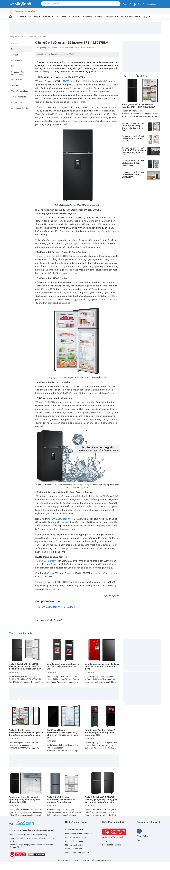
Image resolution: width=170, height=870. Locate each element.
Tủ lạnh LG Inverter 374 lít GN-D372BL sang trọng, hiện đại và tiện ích (133, 126)
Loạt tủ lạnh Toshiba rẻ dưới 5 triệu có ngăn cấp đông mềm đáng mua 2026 (100, 732)
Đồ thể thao (61, 17)
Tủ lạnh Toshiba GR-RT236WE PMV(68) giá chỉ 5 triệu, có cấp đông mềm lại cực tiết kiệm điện (25, 666)
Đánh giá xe (111, 17)
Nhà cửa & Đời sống (129, 17)
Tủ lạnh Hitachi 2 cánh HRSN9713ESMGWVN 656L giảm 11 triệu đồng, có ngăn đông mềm (26, 732)
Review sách (87, 17)
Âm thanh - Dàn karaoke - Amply (17, 73)
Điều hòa (14, 43)
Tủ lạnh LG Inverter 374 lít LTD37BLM (56, 607)
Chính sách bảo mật (73, 849)
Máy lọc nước (16, 103)
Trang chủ (13, 37)
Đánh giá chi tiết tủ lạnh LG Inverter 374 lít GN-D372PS (133, 138)
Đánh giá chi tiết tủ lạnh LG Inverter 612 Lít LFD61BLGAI (133, 163)
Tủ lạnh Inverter (43, 256)
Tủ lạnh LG (40, 217)
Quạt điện (15, 85)
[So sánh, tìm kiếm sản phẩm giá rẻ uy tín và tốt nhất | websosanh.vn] (20, 4)
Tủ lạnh (43, 37)
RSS (138, 840)
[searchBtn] (117, 3)
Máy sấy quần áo (18, 61)
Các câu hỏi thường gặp (75, 837)
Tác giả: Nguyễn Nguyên (46, 48)
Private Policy (142, 836)
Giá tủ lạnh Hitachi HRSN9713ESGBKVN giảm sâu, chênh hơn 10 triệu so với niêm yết (62, 734)
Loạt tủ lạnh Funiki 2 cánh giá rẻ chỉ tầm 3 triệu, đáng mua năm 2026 (63, 666)
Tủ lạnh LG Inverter (45, 561)
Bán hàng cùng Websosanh (149, 4)
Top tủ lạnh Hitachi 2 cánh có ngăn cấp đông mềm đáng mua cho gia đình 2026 (24, 799)
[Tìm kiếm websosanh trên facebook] (139, 831)
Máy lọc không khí (18, 97)
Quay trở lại (51, 620)
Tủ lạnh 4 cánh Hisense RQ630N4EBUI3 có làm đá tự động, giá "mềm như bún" (61, 799)
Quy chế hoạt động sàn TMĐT (78, 853)
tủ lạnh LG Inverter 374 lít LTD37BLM (66, 519)
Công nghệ (19, 17)
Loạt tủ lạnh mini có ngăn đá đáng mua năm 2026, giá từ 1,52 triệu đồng (102, 666)
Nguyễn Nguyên (111, 595)
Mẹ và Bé (73, 17)
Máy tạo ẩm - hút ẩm (19, 108)
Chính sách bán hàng (74, 841)
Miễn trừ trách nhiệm (74, 845)
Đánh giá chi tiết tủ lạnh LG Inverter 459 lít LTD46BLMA (133, 174)
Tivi (12, 66)
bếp (47, 589)
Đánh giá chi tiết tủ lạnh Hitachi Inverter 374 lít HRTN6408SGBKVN (138, 105)
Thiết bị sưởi (16, 80)
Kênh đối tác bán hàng (111, 845)
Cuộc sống (33, 17)
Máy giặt (14, 55)
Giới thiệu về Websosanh (112, 837)
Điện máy (47, 17)
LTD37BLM (67, 81)
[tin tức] (10, 16)
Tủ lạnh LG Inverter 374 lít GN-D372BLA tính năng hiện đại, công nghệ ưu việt (134, 151)
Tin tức (23, 37)
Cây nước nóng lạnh (19, 91)
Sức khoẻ (99, 17)
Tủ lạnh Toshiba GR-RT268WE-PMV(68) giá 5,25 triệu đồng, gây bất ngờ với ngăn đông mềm (101, 799)
